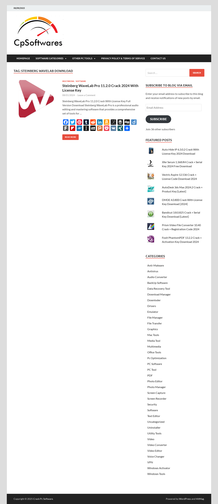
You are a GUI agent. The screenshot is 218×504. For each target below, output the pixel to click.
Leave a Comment (86, 95)
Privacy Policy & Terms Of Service (123, 58)
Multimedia (68, 81)
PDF (150, 375)
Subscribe (158, 119)
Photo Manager (156, 387)
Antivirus (152, 271)
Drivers (151, 306)
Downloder (154, 300)
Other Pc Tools (82, 58)
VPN (150, 462)
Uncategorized (156, 421)
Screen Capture (156, 392)
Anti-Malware (155, 265)
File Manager (155, 317)
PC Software (154, 363)
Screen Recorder (156, 398)
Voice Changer (155, 456)
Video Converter (157, 444)
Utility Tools (154, 433)
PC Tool (151, 369)
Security (152, 404)
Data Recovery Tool (158, 288)
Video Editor (154, 450)
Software (81, 81)
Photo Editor (154, 381)
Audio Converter (157, 277)
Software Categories (49, 58)
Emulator (152, 311)
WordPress (185, 498)
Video (150, 439)
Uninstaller (153, 427)
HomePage (23, 58)
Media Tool (153, 340)
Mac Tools (153, 334)
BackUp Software (157, 282)
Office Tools (154, 352)
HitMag (200, 498)
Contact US (158, 58)
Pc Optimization (156, 358)
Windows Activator (158, 468)
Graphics (152, 329)
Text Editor (153, 416)
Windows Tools (156, 473)
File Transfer (154, 323)
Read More (69, 136)
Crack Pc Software (43, 498)
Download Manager (159, 294)
